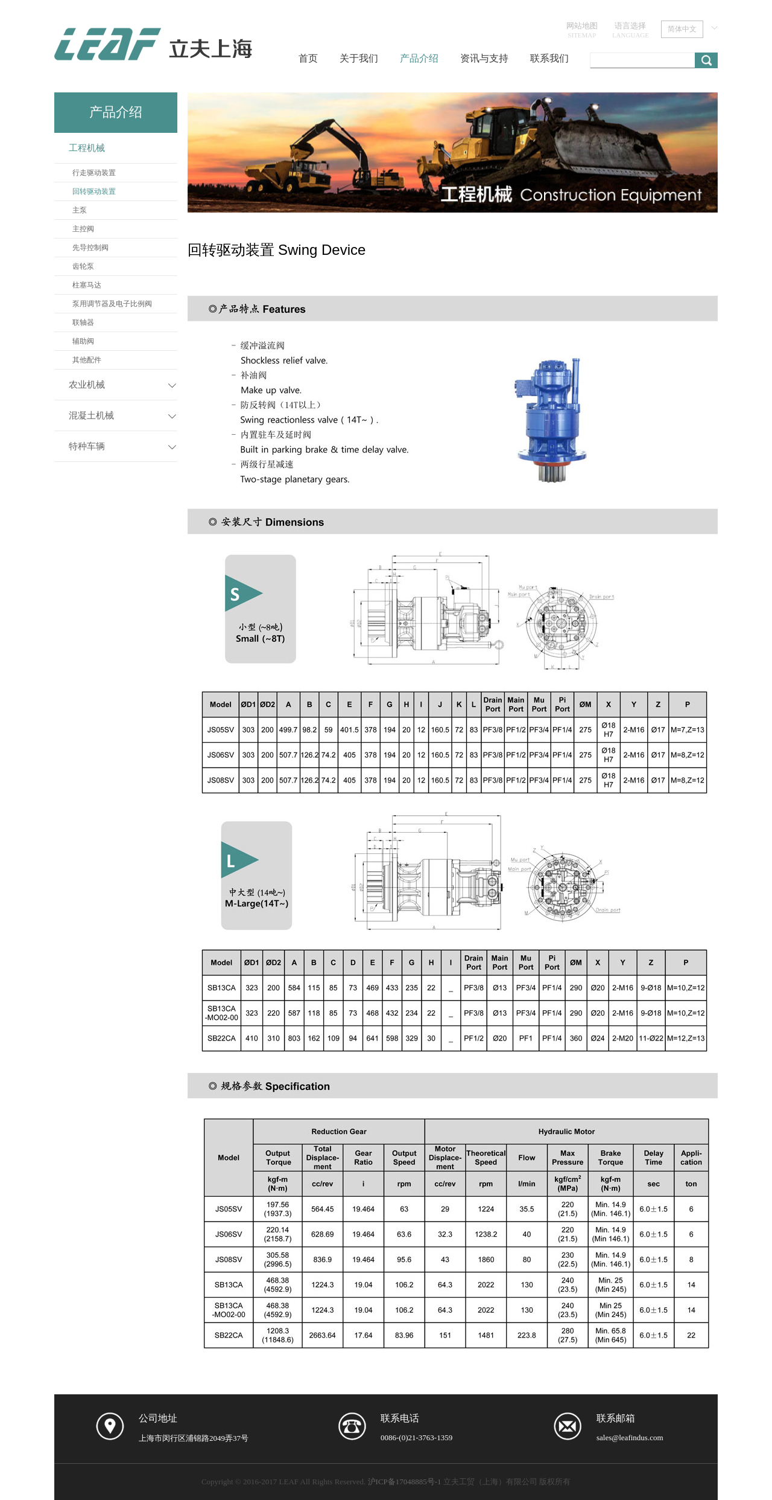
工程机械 (87, 148)
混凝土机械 (91, 415)
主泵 (79, 210)
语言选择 (630, 30)
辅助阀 (83, 341)
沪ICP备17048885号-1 (404, 1481)
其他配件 (86, 360)
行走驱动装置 (94, 172)
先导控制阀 (90, 247)
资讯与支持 (484, 58)
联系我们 (549, 58)
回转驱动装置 (94, 191)
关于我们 (359, 58)
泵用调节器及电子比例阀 (112, 304)
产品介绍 (419, 58)
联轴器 (83, 322)
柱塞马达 (86, 285)
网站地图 (582, 30)
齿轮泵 (83, 266)
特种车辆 (87, 446)
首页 (308, 58)
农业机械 (87, 384)
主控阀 (83, 229)
